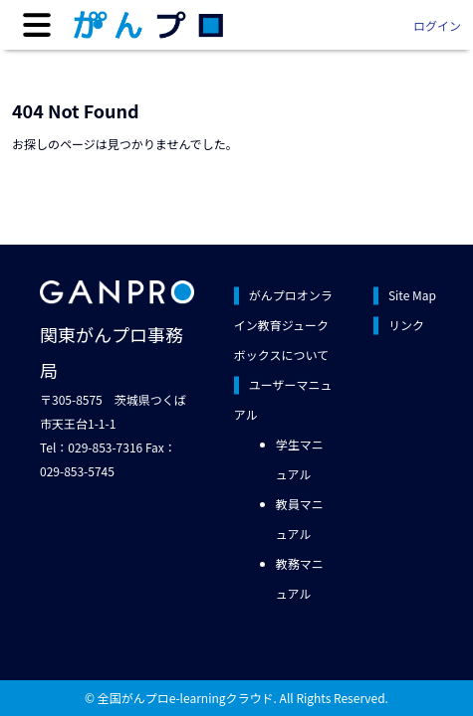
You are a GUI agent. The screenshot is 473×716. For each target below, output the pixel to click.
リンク (406, 324)
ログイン (437, 25)
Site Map (412, 294)
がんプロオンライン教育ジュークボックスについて (283, 324)
